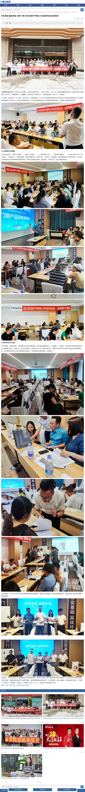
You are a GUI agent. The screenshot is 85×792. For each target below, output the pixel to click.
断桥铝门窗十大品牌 (13, 12)
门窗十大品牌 (4, 12)
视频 (42, 5)
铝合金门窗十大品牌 (36, 12)
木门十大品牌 (46, 12)
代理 (66, 5)
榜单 (54, 5)
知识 (30, 5)
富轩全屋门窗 (55, 92)
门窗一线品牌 (54, 12)
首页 (6, 5)
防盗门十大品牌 (62, 12)
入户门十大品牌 (71, 12)
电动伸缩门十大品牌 (25, 12)
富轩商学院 (42, 98)
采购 (78, 5)
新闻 (18, 5)
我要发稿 (42, 789)
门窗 (46, 677)
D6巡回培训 (6, 94)
